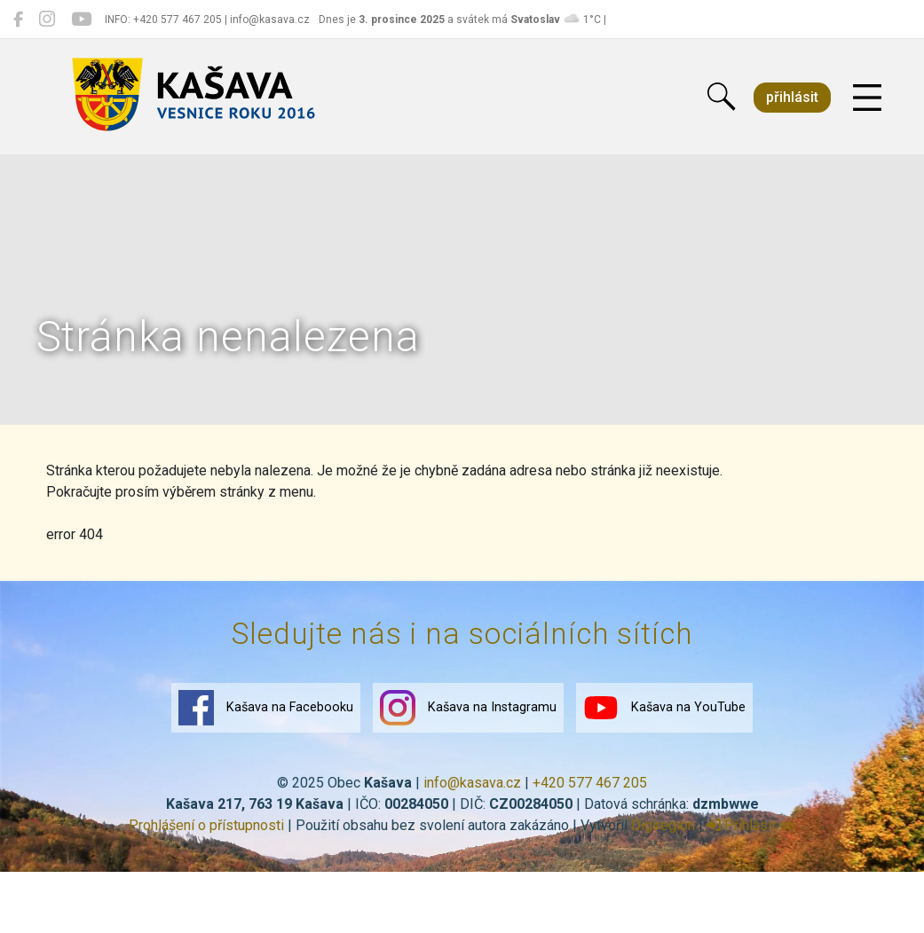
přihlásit (792, 97)
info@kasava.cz (472, 782)
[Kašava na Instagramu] (47, 19)
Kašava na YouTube (664, 707)
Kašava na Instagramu (468, 707)
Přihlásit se (751, 825)
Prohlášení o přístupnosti (206, 825)
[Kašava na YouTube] (81, 19)
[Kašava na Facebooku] (18, 19)
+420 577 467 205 (590, 782)
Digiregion (663, 825)
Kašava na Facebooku (265, 707)
